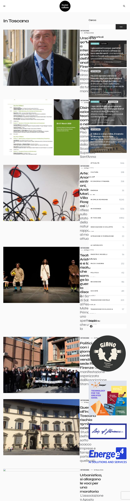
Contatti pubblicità (99, 494)
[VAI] (121, 26)
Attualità (95, 43)
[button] (4, 6)
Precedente (22, 477)
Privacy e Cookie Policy (118, 494)
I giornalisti (74, 494)
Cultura (104, 43)
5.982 (57, 477)
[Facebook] (107, 326)
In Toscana (52, 30)
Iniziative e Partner (120, 496)
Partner (84, 494)
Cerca (92, 20)
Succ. (66, 477)
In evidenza (113, 102)
